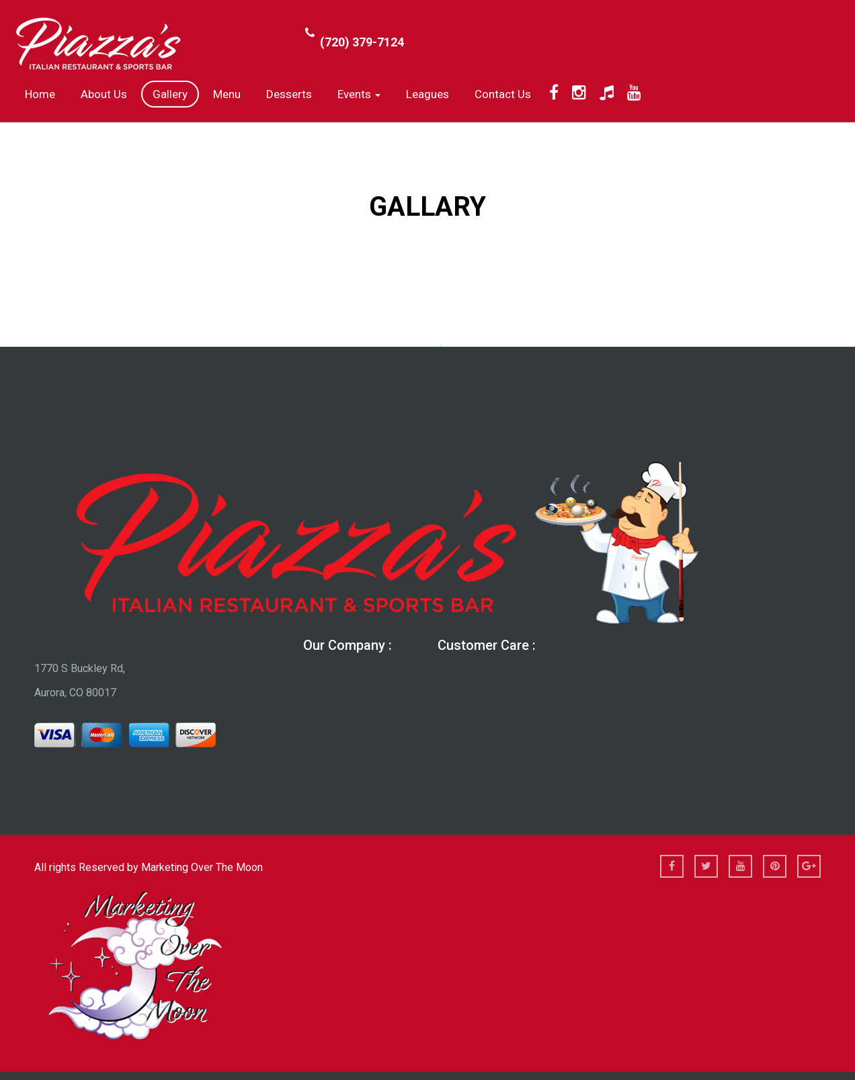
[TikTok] (607, 93)
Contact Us (503, 94)
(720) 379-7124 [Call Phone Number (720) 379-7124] (362, 42)
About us (104, 94)
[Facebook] (554, 93)
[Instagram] (579, 93)
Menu (227, 94)
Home (40, 94)
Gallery (170, 94)
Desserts (289, 94)
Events (358, 94)
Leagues (427, 94)
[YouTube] (634, 93)
